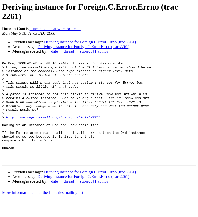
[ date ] (54, 51)
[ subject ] (86, 51)
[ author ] (103, 51)
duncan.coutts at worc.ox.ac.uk (55, 28)
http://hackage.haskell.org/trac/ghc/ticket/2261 (53, 128)
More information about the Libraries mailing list (42, 212)
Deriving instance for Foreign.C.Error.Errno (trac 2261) (90, 42)
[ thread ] (69, 51)
